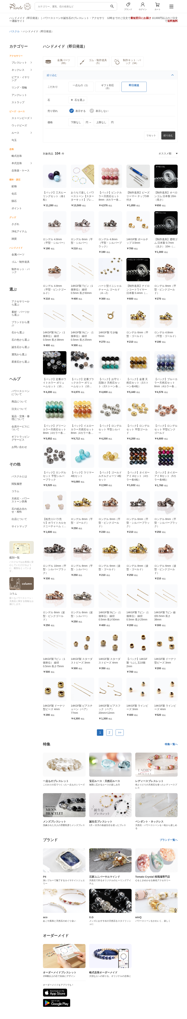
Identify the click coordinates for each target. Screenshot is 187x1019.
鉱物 (14, 186)
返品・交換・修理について (21, 418)
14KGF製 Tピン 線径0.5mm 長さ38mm (165, 616)
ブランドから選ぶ (21, 324)
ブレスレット (19, 62)
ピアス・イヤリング (21, 79)
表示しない (99, 111)
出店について (19, 519)
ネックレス (18, 69)
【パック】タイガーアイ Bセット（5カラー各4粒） (165, 476)
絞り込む (110, 75)
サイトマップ (19, 526)
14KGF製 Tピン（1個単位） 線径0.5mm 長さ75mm (54, 662)
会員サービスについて (21, 428)
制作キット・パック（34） (127, 61)
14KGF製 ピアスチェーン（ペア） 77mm (81, 709)
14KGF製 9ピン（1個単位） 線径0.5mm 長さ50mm (110, 616)
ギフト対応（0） (107, 87)
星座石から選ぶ (21, 361)
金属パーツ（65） (57, 61)
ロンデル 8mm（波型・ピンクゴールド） (54, 616)
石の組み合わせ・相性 (19, 510)
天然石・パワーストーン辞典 (21, 500)
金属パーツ (18, 254)
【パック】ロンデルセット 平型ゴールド (138, 429)
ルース (15, 132)
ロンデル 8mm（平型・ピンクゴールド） (165, 289)
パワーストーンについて (21, 392)
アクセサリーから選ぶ (21, 303)
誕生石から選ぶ (21, 347)
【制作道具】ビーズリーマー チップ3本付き (138, 196)
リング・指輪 (19, 87)
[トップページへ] (20, 9)
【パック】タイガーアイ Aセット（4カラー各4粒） (138, 476)
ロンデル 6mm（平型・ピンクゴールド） (109, 523)
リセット (151, 135)
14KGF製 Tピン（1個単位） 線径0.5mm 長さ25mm (137, 616)
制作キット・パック (21, 271)
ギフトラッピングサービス (21, 438)
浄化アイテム (19, 231)
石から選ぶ (18, 332)
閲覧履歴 (17, 483)
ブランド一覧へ (169, 839)
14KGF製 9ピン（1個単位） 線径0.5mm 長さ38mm (54, 336)
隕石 (14, 200)
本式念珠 (17, 163)
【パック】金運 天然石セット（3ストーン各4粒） (137, 383)
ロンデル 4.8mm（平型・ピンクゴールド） (54, 289)
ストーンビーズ (21, 118)
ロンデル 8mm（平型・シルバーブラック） (165, 523)
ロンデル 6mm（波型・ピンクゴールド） (165, 569)
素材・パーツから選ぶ (21, 313)
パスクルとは (19, 476)
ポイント (17, 208)
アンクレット (19, 95)
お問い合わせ (19, 447)
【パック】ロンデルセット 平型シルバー (110, 429)
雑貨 (14, 238)
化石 (14, 193)
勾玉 (14, 140)
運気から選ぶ (19, 354)
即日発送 (134, 85)
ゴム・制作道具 (21, 261)
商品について (19, 401)
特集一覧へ (171, 744)
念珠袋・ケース (21, 170)
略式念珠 (17, 155)
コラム (15, 491)
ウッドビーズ (19, 125)
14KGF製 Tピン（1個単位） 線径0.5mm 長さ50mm (82, 289)
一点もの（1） (81, 85)
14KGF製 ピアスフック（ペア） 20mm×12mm (109, 709)
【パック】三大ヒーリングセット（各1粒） (54, 196)
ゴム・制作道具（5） (93, 61)
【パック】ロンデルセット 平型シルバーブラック (54, 476)
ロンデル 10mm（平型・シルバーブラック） (54, 569)
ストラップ (18, 102)
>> (119, 732)
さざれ (15, 224)
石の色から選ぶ (21, 339)
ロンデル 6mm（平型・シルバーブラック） (138, 523)
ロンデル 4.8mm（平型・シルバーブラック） (110, 243)
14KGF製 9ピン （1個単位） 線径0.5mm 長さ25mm (82, 336)
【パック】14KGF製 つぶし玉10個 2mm (136, 662)
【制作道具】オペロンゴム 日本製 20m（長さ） (165, 196)
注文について (19, 408)
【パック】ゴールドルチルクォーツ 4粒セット (110, 476)
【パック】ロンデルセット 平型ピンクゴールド (165, 429)
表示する (77, 111)
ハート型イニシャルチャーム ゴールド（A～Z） (110, 289)
